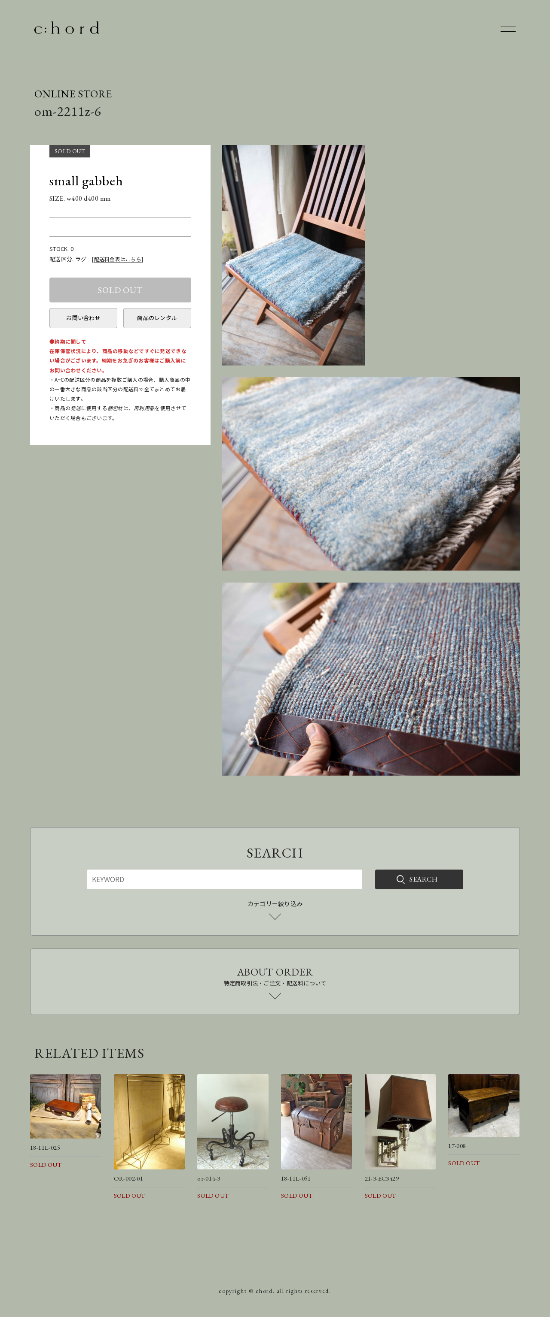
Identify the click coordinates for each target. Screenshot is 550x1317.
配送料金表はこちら (117, 259)
